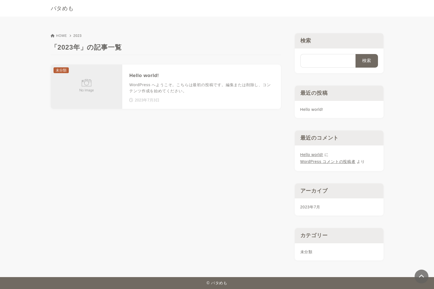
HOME (59, 36)
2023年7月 (310, 207)
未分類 (306, 252)
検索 (305, 41)
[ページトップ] (421, 276)
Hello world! (311, 109)
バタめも (62, 8)
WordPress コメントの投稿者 (328, 161)
